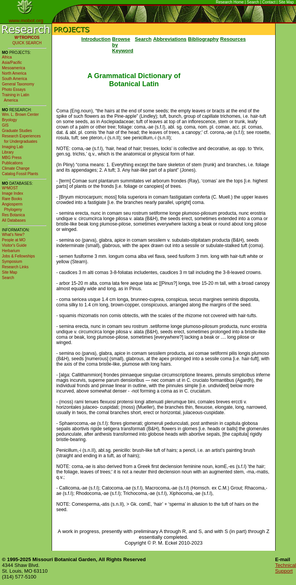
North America (14, 73)
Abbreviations (170, 39)
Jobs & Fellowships (18, 256)
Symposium (12, 261)
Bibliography (203, 39)
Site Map (286, 2)
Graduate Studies (17, 131)
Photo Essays (13, 89)
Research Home (230, 2)
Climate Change (16, 168)
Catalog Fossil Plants (20, 174)
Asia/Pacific (12, 62)
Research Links (15, 267)
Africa (7, 57)
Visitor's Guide (14, 245)
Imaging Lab (12, 147)
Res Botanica (13, 215)
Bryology (9, 120)
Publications (12, 163)
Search (253, 2)
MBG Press (12, 157)
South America (14, 79)
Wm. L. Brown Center (20, 114)
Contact (268, 2)
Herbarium (11, 251)
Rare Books (12, 199)
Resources (233, 39)
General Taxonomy (18, 84)
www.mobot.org (26, 20)
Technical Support (285, 568)
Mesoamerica (13, 68)
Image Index (12, 193)
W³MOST (10, 188)
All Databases (14, 220)
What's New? (13, 234)
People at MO (13, 240)
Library (8, 152)
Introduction (96, 39)
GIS (5, 125)
